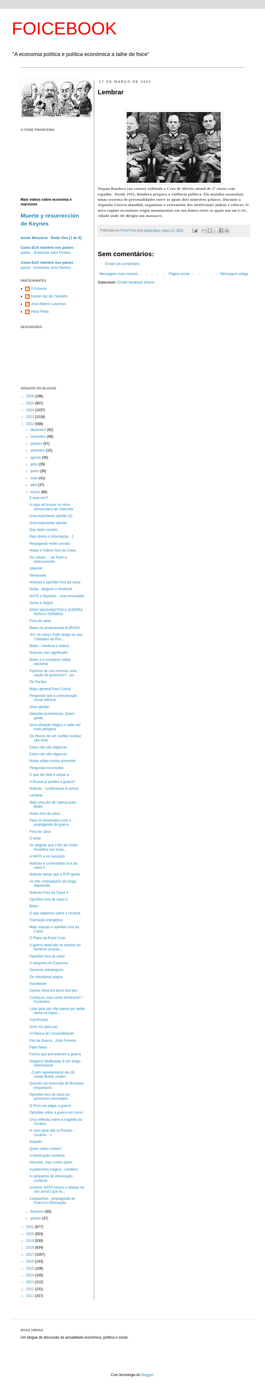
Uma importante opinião (48, 523)
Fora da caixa (40, 621)
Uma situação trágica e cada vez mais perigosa (55, 727)
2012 (30, 1289)
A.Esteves (39, 289)
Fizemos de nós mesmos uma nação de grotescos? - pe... (53, 673)
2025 (30, 403)
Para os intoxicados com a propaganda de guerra (50, 822)
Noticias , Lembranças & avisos (54, 788)
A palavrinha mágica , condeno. (54, 1169)
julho (34, 464)
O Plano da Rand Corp (47, 938)
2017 (30, 1255)
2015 (30, 1268)
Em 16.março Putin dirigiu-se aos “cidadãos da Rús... (55, 637)
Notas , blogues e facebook (50, 589)
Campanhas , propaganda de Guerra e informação (52, 1201)
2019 (30, 1241)
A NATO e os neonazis (47, 856)
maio (34, 478)
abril (34, 485)
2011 (30, 1296)
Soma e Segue (41, 603)
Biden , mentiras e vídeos (49, 646)
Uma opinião (39, 707)
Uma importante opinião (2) (50, 516)
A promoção (38, 1020)
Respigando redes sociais (49, 544)
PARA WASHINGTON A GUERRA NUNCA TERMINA (56, 612)
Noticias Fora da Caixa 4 (48, 893)
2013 (30, 1282)
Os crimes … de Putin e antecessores (48, 559)
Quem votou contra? (45, 1149)
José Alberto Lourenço (48, 304)
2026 (30, 396)
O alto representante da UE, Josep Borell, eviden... (52, 1074)
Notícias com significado (48, 653)
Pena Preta (40, 312)
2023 (30, 417)
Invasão (35, 1142)
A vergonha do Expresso (48, 963)
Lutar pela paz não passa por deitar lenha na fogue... (57, 1011)
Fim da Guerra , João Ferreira (52, 1041)
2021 (30, 1227)
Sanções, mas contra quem (50, 1162)
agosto (36, 457)
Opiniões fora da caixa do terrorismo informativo (49, 1096)
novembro (38, 437)
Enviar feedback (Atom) (135, 282)
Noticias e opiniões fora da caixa (54, 582)
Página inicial (179, 274)
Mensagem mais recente (118, 274)
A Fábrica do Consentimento (51, 1033)
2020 (30, 1234)
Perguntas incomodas (46, 768)
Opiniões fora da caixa (46, 956)
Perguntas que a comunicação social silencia (53, 698)
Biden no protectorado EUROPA (54, 628)
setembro (38, 450)
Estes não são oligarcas (48, 747)
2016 (30, 1261)
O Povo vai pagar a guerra (50, 1106)
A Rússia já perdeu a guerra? (52, 782)
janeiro (36, 1218)
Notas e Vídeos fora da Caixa (52, 550)
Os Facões (38, 682)
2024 (30, 410)
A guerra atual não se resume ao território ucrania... (55, 947)
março (35, 492)
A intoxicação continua (46, 1155)
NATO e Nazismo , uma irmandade (56, 596)
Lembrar (36, 795)
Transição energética (45, 920)
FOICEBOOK (64, 28)
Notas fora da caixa (44, 814)
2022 (30, 424)
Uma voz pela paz (43, 1027)
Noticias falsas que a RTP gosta (54, 874)
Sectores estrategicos (46, 970)
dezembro (38, 430)
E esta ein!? (38, 498)
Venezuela (37, 575)
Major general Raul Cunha (50, 689)
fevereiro (37, 1211)
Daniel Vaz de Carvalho (49, 296)
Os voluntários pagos (46, 977)
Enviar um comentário (122, 264)
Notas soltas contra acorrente (52, 761)
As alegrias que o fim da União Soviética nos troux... (53, 847)
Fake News (38, 1047)
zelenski (35, 568)
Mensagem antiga (234, 274)
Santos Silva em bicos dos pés (53, 990)
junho (35, 471)
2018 (30, 1247)
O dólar (35, 838)
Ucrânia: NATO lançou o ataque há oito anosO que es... (56, 1189)
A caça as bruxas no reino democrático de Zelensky (51, 507)
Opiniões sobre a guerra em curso (56, 1112)
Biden (34, 906)
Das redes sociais (43, 530)
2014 (30, 1275)
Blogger (147, 1375)
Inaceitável (37, 984)
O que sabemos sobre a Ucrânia (54, 913)
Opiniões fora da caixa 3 (48, 899)
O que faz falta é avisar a (49, 775)
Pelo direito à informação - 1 (51, 536)
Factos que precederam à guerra (55, 1054)
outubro (36, 444)
